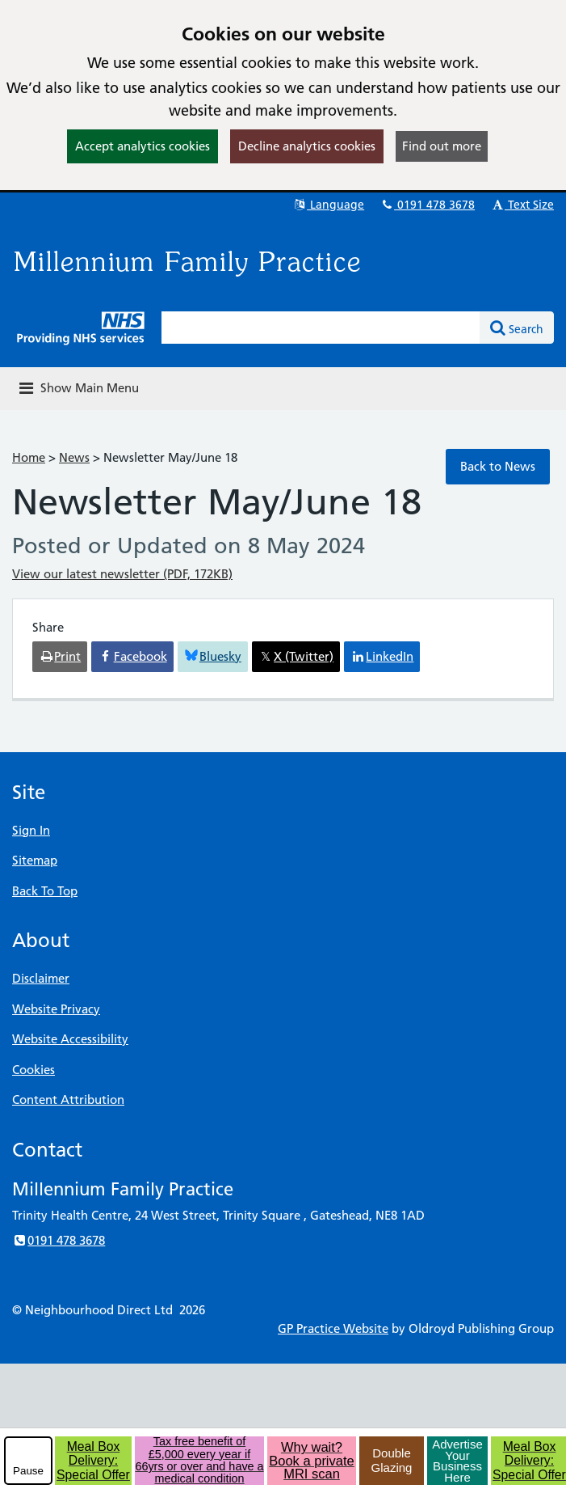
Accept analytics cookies (142, 146)
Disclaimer (40, 978)
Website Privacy (56, 1009)
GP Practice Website (333, 1328)
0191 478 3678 (427, 204)
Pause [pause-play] (28, 1471)
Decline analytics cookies (306, 146)
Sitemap (34, 860)
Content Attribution (68, 1099)
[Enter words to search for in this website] (320, 327)
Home (28, 457)
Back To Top (45, 891)
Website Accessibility (70, 1039)
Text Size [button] (522, 204)
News (74, 457)
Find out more (441, 146)
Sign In (31, 830)
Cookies (33, 1069)
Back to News (497, 466)
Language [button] (328, 204)
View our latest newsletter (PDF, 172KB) (122, 574)
